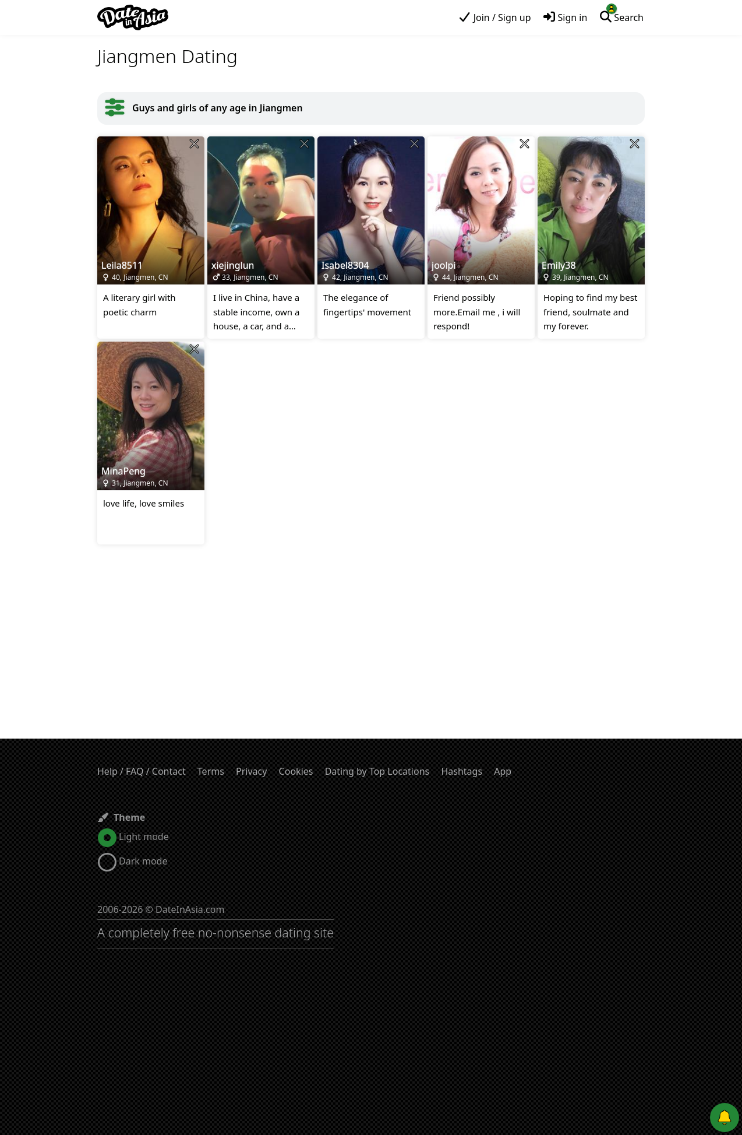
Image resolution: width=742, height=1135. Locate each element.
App (502, 771)
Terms (210, 771)
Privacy (251, 771)
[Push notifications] (724, 1117)
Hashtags (461, 771)
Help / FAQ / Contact (141, 771)
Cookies (296, 771)
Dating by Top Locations (377, 771)
